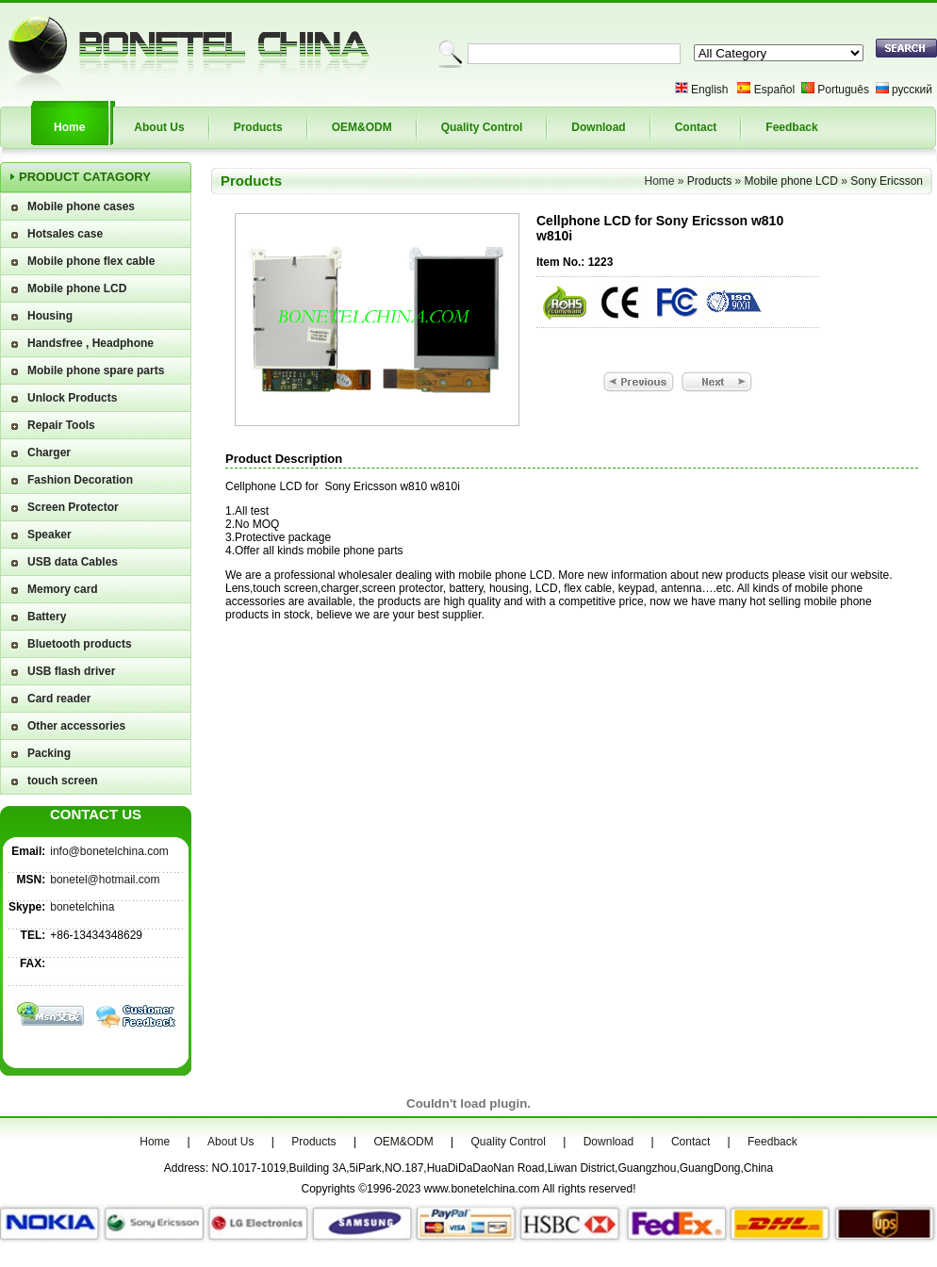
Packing (49, 753)
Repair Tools (61, 425)
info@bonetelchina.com (109, 851)
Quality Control (482, 127)
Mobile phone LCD (76, 288)
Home (69, 127)
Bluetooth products (79, 643)
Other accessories (76, 725)
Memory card (62, 589)
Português (843, 89)
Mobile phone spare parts (95, 370)
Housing (50, 315)
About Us (159, 127)
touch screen (62, 780)
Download (598, 127)
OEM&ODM (362, 127)
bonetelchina (82, 906)
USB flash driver (71, 671)
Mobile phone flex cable (91, 261)
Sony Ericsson (886, 181)
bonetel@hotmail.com (104, 879)
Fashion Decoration (80, 479)
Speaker (49, 534)
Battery (46, 616)
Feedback (791, 127)
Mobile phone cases (81, 206)
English (709, 89)
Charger (49, 452)
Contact (696, 127)
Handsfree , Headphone (90, 343)
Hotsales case (65, 233)
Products (258, 127)
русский (912, 89)
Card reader (58, 698)
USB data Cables (72, 561)
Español (774, 89)
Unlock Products (72, 397)
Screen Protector (73, 507)
